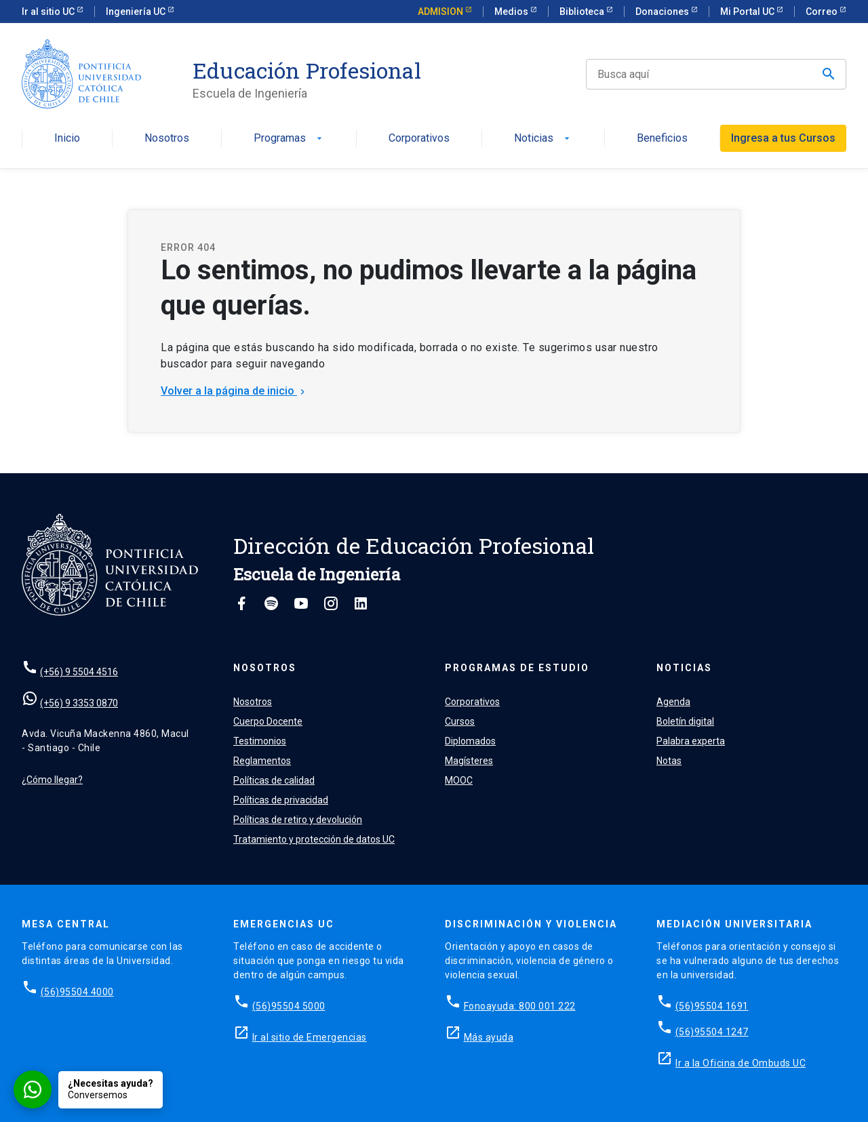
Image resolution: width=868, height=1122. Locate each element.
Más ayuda (489, 1037)
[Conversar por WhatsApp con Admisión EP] (88, 1089)
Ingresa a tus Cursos (783, 138)
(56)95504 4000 (77, 991)
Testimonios (259, 741)
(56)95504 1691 (712, 1006)
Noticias (543, 138)
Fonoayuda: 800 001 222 (520, 1006)
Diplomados (470, 741)
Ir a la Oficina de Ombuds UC (740, 1063)
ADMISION (441, 11)
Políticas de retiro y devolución (297, 819)
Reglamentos (262, 760)
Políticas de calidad (274, 780)
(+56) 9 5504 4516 (79, 671)
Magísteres (469, 760)
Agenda (673, 701)
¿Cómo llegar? (52, 779)
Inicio (67, 138)
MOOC (459, 780)
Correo (823, 11)
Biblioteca (582, 11)
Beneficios (662, 138)
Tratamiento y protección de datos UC (314, 839)
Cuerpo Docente (267, 721)
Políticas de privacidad (280, 800)
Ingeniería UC (136, 11)
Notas (669, 760)
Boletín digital (685, 721)
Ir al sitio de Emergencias (309, 1037)
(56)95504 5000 (289, 1006)
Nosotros (166, 138)
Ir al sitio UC (49, 11)
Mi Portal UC (748, 11)
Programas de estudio (517, 667)
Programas (289, 138)
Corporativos (419, 138)
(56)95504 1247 (712, 1032)
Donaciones (663, 11)
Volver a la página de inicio (234, 390)
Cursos (460, 721)
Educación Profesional (307, 70)
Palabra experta (690, 741)
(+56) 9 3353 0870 (79, 703)
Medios (512, 11)
